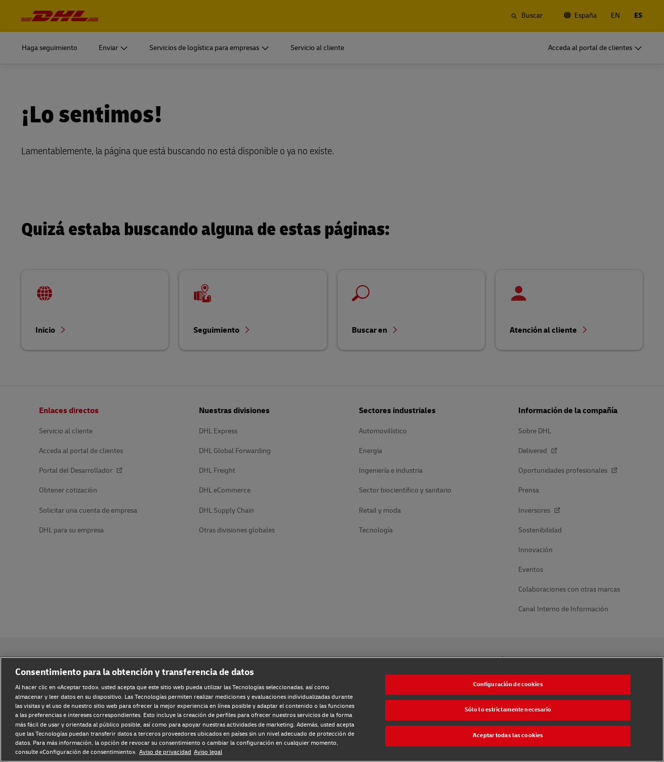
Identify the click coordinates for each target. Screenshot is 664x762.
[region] (332, 709)
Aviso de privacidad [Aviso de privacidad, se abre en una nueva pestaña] (165, 752)
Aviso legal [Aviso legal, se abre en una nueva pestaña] (208, 752)
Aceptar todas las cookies (508, 735)
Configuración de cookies (508, 684)
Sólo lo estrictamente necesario (508, 710)
